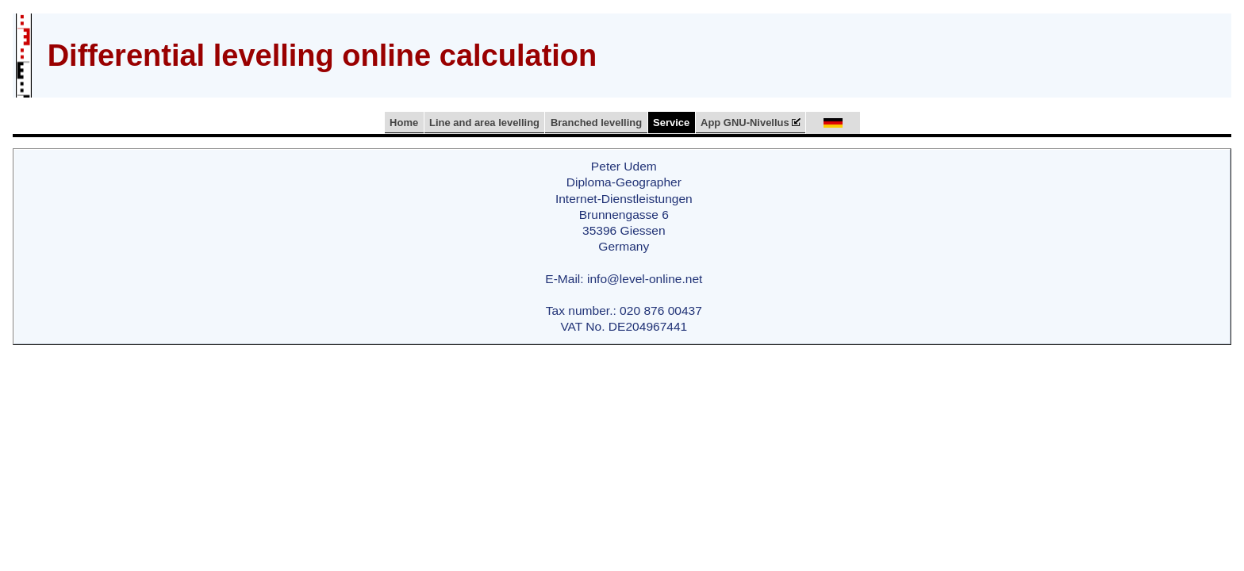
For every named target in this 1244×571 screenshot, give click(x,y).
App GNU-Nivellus (751, 122)
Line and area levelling (484, 122)
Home (404, 122)
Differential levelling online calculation (322, 55)
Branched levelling (596, 122)
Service (671, 122)
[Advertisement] (938, 53)
